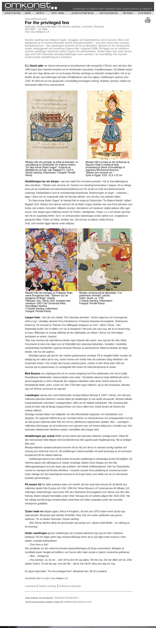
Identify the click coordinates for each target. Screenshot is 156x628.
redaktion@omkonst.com (77, 602)
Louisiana (30, 586)
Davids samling (47, 586)
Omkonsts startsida (69, 586)
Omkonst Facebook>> (66, 598)
